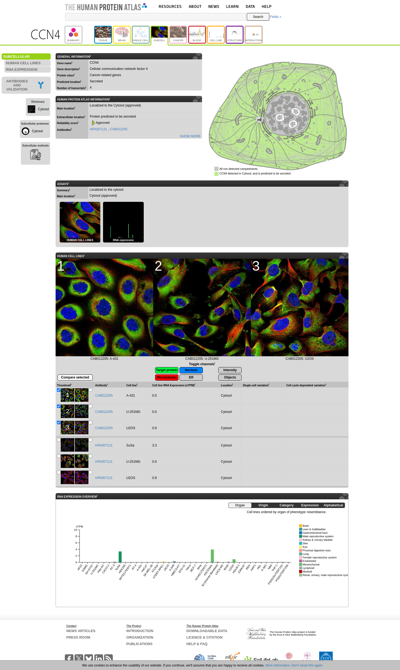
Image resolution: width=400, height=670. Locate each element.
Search (258, 17)
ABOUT (195, 6)
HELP (266, 6)
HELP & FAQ (196, 644)
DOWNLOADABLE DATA (206, 631)
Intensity (230, 370)
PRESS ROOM (78, 637)
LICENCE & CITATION (204, 637)
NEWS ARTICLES (80, 631)
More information (277, 665)
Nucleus (191, 370)
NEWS (213, 6)
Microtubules (167, 377)
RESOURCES (170, 6)
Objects (230, 377)
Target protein (167, 370)
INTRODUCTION (139, 631)
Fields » (275, 17)
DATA (250, 6)
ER (191, 377)
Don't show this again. (307, 665)
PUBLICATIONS (139, 644)
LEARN (232, 6)
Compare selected (75, 377)
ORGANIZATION (139, 637)
